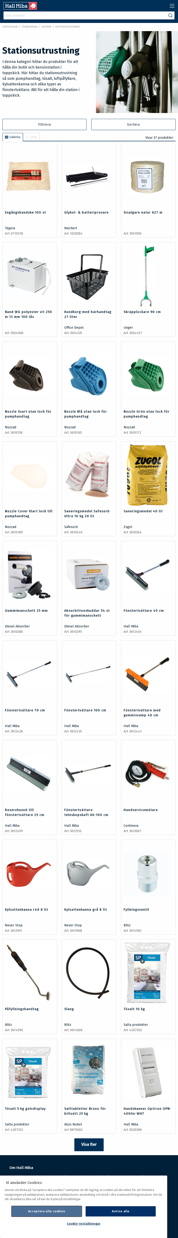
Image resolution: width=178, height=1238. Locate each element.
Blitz (127, 925)
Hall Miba (131, 626)
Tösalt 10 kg (134, 1009)
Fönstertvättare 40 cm (144, 611)
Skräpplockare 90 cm (142, 312)
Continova (131, 826)
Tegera (10, 228)
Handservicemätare (141, 810)
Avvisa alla (120, 1211)
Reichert (70, 228)
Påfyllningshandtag (22, 1009)
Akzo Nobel (73, 1124)
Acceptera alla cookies (46, 1211)
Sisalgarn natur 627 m (143, 213)
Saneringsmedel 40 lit (143, 511)
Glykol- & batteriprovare (86, 213)
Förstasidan (10, 26)
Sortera (133, 125)
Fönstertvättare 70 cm (25, 710)
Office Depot (74, 328)
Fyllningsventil (136, 910)
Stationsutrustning (67, 26)
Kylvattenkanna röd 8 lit (26, 910)
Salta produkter (136, 1025)
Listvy (31, 137)
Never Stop (14, 925)
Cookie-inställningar (84, 1223)
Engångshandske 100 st (25, 213)
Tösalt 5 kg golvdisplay (25, 1109)
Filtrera (44, 125)
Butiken (46, 26)
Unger (128, 328)
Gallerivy (12, 137)
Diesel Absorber (17, 626)
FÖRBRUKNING (30, 26)
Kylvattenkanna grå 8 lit (85, 910)
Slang (69, 1009)
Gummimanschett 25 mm (26, 611)
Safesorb (71, 527)
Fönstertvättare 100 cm (85, 710)
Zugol (128, 527)
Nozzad (10, 427)
